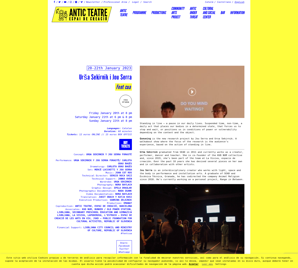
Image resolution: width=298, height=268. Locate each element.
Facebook (124, 246)
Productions (158, 12)
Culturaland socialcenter (209, 12)
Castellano (224, 2)
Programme (139, 12)
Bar (222, 12)
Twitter (124, 249)
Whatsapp (124, 252)
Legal (135, 2)
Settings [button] (220, 264)
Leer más (207, 264)
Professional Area (115, 2)
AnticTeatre (123, 12)
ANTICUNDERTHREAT (193, 12)
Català (209, 2)
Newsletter (93, 2)
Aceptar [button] (194, 264)
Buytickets (125, 144)
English (239, 2)
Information (237, 12)
